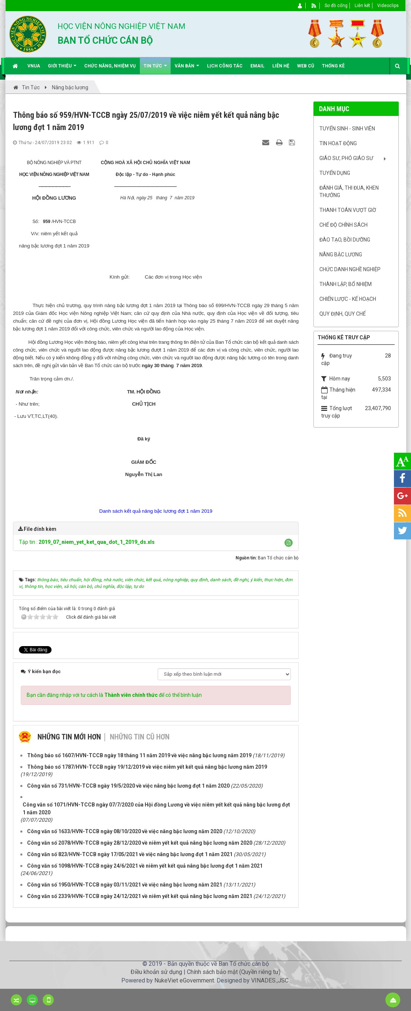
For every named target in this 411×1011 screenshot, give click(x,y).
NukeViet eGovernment (184, 980)
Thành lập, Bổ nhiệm (345, 284)
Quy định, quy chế (342, 314)
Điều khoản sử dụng (156, 971)
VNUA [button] (33, 66)
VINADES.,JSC (270, 980)
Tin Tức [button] (155, 68)
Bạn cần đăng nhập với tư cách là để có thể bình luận (114, 695)
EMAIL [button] (257, 66)
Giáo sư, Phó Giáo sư (346, 158)
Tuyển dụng (334, 173)
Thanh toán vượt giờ (347, 210)
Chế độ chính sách (343, 225)
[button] (288, 542)
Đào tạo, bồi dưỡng (344, 240)
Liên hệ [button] (280, 66)
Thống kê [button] (333, 66)
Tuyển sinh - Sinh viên (347, 129)
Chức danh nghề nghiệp (350, 269)
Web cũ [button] (305, 66)
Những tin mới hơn (69, 736)
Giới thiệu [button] (62, 68)
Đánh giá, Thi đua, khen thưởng (349, 191)
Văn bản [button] (187, 68)
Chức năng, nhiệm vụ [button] (110, 66)
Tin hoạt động (338, 143)
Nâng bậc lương (340, 254)
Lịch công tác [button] (225, 66)
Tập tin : (87, 542)
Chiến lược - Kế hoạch (347, 299)
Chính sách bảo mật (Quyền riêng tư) (233, 971)
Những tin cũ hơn (140, 736)
